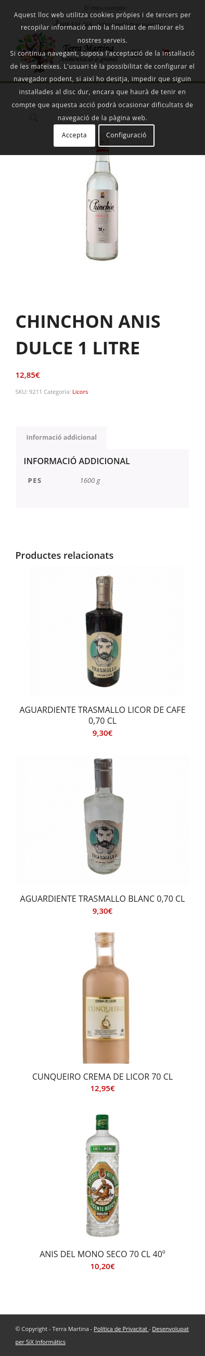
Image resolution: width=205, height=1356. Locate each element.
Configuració (126, 135)
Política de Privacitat (121, 1329)
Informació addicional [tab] (62, 437)
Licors (80, 391)
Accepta (74, 135)
